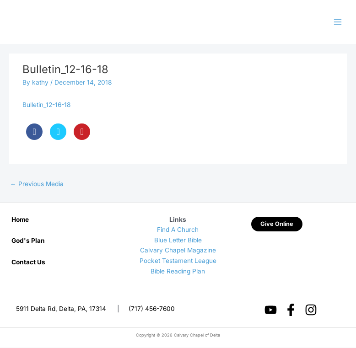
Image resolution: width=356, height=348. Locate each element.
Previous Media (37, 184)
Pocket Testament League (178, 261)
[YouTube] (270, 311)
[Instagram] (311, 311)
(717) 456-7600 (152, 309)
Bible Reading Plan (178, 271)
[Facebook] (291, 311)
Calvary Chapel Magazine (178, 251)
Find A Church (178, 230)
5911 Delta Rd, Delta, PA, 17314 (61, 309)
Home (20, 220)
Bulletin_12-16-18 (46, 105)
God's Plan (28, 241)
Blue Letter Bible (178, 241)
